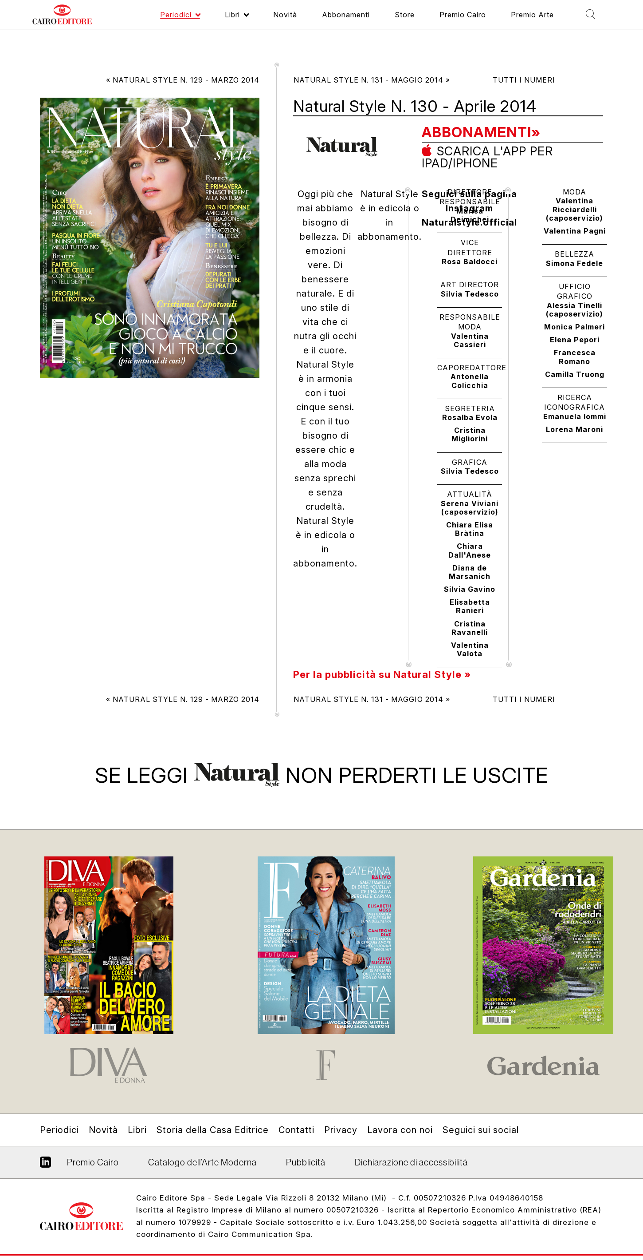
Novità (103, 1130)
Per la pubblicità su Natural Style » (382, 674)
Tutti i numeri (524, 79)
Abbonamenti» (481, 132)
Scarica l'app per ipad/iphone (487, 156)
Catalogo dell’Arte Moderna (202, 1162)
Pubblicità (305, 1162)
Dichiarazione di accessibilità (411, 1162)
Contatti (296, 1130)
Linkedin (45, 1165)
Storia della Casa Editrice (213, 1130)
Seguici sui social (481, 1130)
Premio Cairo (93, 1162)
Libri (137, 1130)
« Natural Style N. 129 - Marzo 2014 (182, 79)
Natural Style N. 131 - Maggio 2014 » (372, 79)
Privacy (340, 1130)
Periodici (59, 1130)
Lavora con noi (400, 1130)
